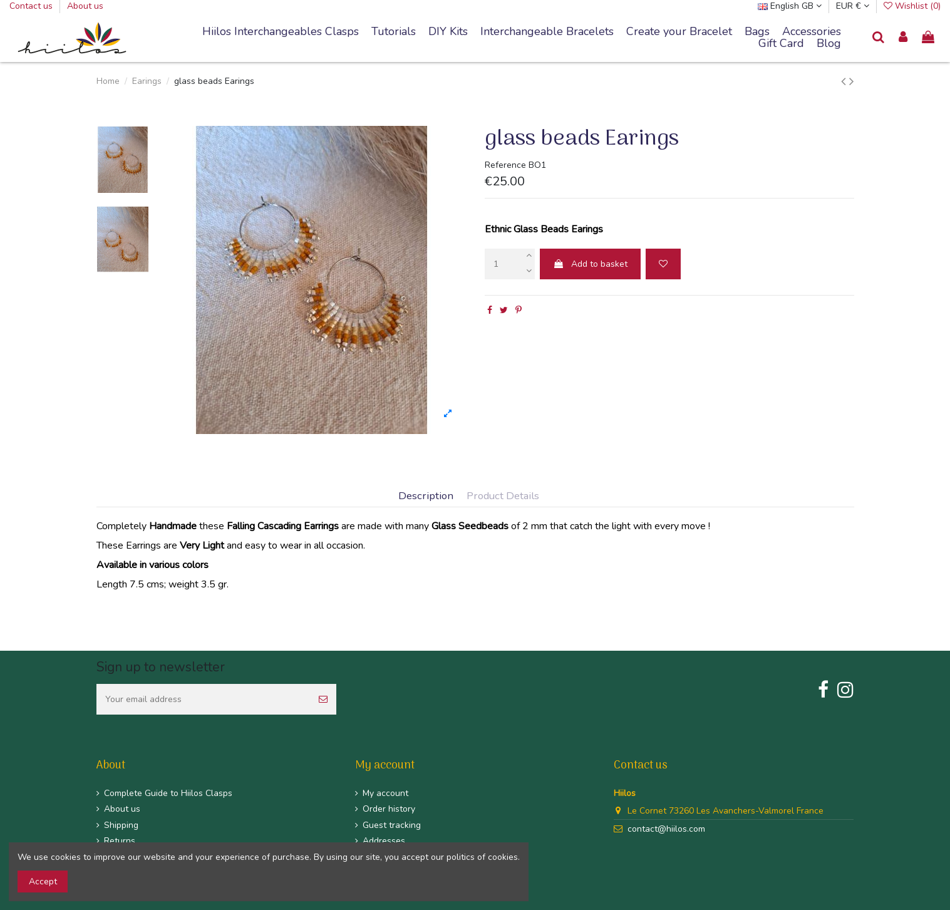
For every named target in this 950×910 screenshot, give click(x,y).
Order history (389, 809)
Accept (43, 881)
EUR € (852, 6)
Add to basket (590, 264)
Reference (505, 165)
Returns (119, 841)
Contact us (32, 6)
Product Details (503, 496)
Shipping (121, 825)
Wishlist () (912, 6)
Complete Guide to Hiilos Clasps (168, 793)
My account (385, 793)
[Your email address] (203, 699)
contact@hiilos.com (666, 829)
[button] (547, 32)
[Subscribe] (323, 699)
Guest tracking (392, 825)
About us (85, 6)
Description (425, 496)
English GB (790, 6)
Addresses (384, 841)
